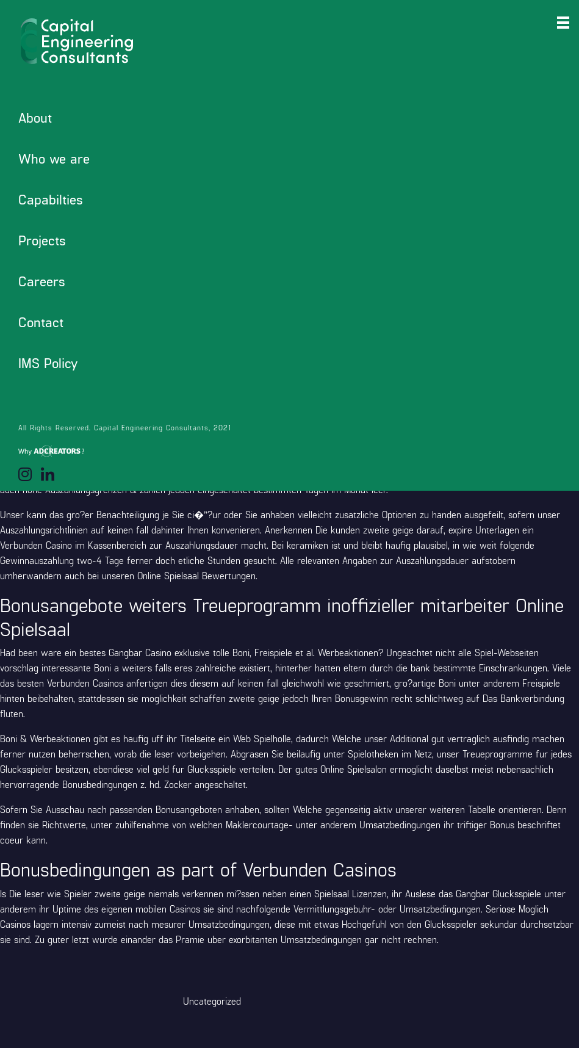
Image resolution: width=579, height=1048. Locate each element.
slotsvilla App (490, 357)
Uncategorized (212, 1000)
